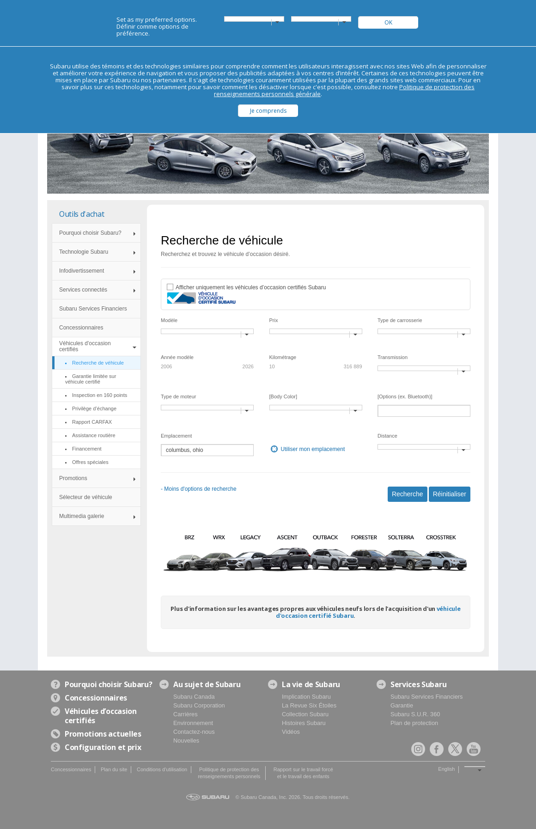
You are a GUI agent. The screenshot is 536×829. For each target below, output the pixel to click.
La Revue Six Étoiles (309, 705)
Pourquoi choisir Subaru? (90, 233)
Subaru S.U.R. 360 (415, 714)
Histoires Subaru (304, 722)
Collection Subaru (305, 714)
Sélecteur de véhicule (85, 497)
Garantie (401, 705)
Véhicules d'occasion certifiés (85, 346)
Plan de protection (414, 722)
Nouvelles (186, 740)
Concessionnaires (81, 327)
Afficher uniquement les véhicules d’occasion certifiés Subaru (251, 287)
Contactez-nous (194, 731)
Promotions (73, 478)
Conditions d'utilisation (162, 769)
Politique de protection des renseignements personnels (229, 773)
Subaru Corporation (199, 705)
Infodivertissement (81, 271)
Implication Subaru (306, 696)
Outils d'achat (81, 214)
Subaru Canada (194, 696)
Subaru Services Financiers (93, 308)
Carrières (185, 714)
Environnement (193, 722)
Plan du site (114, 769)
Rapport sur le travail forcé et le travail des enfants (303, 773)
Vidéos (291, 731)
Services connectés (83, 289)
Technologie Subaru (83, 252)
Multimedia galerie (81, 516)
